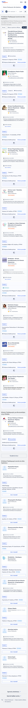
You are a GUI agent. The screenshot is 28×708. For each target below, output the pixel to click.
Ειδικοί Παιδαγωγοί (9, 699)
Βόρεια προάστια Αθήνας (14, 27)
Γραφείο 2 (10, 90)
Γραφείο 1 (4, 56)
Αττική (3, 27)
